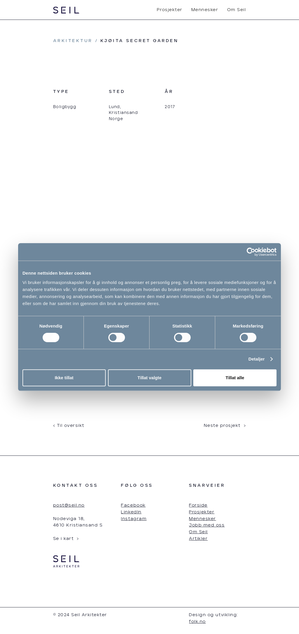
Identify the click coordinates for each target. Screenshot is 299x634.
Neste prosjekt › (225, 425)
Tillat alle (235, 377)
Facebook (133, 505)
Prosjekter (169, 10)
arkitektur (73, 41)
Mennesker (204, 10)
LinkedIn (131, 512)
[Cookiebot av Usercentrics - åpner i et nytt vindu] (251, 251)
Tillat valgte (149, 377)
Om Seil (236, 10)
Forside (198, 505)
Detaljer (256, 358)
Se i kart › (66, 538)
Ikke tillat (64, 377)
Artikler (198, 538)
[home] (66, 10)
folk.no (197, 621)
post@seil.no (69, 505)
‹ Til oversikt (68, 425)
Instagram (134, 519)
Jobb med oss (207, 525)
